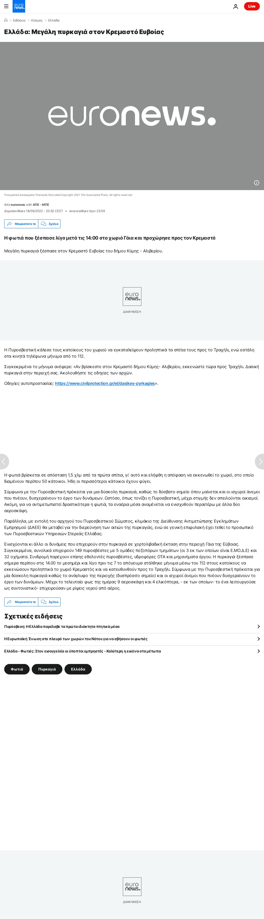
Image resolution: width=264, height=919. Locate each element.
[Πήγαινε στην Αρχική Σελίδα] (19, 6)
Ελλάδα (54, 20)
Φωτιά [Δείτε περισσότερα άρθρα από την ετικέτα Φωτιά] (17, 669)
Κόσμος (36, 20)
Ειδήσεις (19, 20)
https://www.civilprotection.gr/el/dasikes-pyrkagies (105, 383)
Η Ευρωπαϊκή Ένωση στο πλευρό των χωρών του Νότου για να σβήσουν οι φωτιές (76, 638)
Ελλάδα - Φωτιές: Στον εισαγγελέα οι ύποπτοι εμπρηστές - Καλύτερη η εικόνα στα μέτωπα (82, 651)
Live (252, 6)
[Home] (5, 20)
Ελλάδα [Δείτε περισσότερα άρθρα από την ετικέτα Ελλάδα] (78, 669)
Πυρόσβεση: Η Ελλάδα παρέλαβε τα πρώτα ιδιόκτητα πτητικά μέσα (62, 626)
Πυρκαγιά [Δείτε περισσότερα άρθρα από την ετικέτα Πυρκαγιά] (47, 669)
